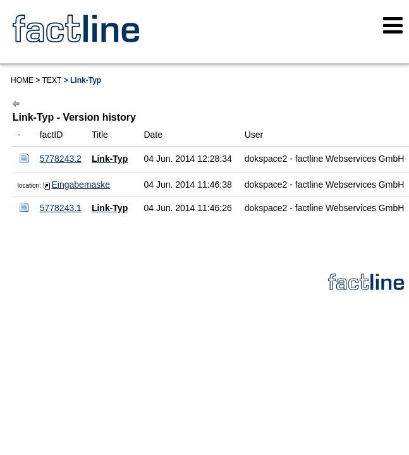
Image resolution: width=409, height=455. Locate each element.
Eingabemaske (81, 184)
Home (22, 80)
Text (52, 80)
